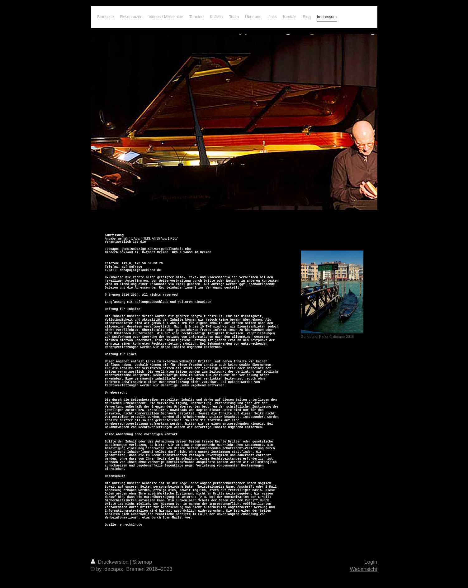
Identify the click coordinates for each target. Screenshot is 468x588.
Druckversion (110, 562)
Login (370, 562)
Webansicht (363, 569)
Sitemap (142, 562)
